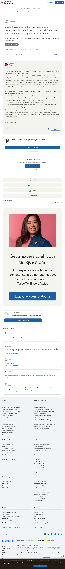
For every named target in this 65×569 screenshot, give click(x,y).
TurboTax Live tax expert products (42, 415)
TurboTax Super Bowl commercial (11, 516)
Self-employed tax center (8, 420)
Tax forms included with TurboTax (10, 413)
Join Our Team (6, 548)
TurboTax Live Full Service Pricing (42, 420)
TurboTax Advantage (7, 455)
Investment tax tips (7, 434)
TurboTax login (37, 405)
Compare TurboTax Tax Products (10, 405)
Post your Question (23, 320)
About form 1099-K (39, 461)
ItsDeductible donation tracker (41, 492)
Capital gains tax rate (39, 467)
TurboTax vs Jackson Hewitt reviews (11, 527)
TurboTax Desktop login (8, 444)
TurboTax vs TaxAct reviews (9, 525)
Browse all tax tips (38, 446)
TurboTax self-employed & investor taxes (44, 411)
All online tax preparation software (11, 407)
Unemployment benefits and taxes (11, 426)
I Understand (40, 566)
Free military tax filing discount (41, 413)
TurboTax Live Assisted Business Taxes (43, 426)
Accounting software (39, 514)
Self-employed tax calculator (41, 494)
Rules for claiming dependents (41, 453)
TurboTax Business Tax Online (41, 428)
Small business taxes (39, 463)
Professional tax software (40, 521)
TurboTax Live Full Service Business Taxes (44, 424)
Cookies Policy (30, 561)
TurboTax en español (7, 415)
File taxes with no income (40, 455)
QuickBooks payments (39, 518)
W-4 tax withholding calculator (41, 490)
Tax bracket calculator (39, 485)
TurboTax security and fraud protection (12, 411)
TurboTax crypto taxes (8, 430)
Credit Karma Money (7, 432)
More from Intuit (38, 527)
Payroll (35, 516)
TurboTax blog (6, 514)
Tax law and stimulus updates (9, 422)
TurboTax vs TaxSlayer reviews (10, 523)
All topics (57, 202)
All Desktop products (7, 448)
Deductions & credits (12, 339)
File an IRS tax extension (8, 488)
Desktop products (7, 446)
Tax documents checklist (40, 502)
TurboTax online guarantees (9, 409)
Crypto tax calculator (39, 496)
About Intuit (5, 546)
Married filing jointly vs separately (42, 448)
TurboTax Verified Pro (39, 422)
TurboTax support (6, 481)
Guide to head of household (41, 450)
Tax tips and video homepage (41, 444)
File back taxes (37, 469)
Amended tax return (39, 465)
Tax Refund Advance (7, 424)
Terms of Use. (46, 557)
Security (4, 554)
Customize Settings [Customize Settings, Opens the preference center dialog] (54, 566)
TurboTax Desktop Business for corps (11, 457)
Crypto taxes (37, 459)
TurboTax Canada (38, 512)
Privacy (4, 552)
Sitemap (4, 534)
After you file (10, 378)
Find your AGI (37, 472)
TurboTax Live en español (8, 417)
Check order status (7, 453)
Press (3, 550)
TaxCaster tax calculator (40, 483)
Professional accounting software (42, 523)
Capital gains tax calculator (40, 498)
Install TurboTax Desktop (8, 450)
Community (5, 518)
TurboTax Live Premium (40, 417)
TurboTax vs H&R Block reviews (10, 521)
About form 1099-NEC (39, 457)
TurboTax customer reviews (9, 512)
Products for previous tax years (10, 459)
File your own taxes (7, 428)
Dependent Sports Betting (13, 337)
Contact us (5, 483)
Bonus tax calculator (39, 500)
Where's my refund (7, 485)
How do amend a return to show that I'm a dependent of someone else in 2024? (31, 375)
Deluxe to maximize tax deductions (43, 409)
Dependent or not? (11, 363)
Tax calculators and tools (40, 481)
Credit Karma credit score (40, 525)
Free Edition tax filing (39, 407)
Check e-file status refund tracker (42, 488)
